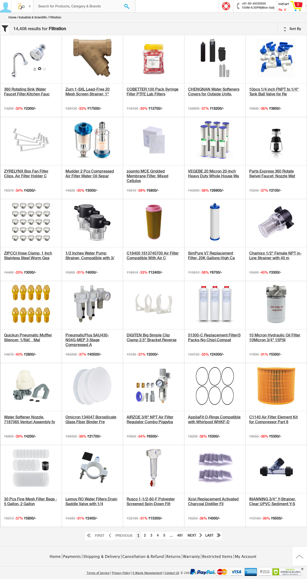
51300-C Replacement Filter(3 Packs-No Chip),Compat (214, 337)
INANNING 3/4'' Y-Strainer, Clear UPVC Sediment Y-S (272, 501)
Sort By (292, 29)
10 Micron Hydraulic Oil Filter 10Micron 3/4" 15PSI (274, 337)
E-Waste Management (147, 573)
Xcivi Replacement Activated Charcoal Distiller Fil (213, 501)
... (171, 535)
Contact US (172, 573)
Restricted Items (217, 556)
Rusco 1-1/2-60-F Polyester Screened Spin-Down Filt (151, 501)
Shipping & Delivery (101, 556)
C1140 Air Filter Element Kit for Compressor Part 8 (273, 419)
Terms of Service (98, 573)
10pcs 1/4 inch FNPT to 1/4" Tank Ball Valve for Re (274, 91)
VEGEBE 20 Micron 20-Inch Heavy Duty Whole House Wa (213, 173)
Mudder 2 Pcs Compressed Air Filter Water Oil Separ (89, 173)
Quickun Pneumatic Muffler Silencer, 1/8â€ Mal (28, 337)
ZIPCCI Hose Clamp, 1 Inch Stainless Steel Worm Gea (28, 255)
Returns (173, 556)
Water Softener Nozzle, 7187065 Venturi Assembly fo (29, 419)
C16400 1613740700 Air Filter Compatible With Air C (153, 255)
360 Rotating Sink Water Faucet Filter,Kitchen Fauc (27, 91)
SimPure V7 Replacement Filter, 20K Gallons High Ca (211, 255)
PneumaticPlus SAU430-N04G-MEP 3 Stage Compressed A (87, 340)
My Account (245, 556)
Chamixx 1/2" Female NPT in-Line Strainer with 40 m (275, 255)
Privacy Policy (121, 573)
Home (12, 17)
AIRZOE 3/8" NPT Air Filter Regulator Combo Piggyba (150, 419)
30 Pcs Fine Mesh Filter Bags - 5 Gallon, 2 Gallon (30, 501)
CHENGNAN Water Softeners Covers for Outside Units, (213, 91)
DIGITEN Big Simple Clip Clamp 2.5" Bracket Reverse (152, 337)
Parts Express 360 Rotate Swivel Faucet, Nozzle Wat (272, 173)
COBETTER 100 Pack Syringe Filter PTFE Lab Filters (152, 91)
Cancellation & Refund (143, 556)
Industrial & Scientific (33, 17)
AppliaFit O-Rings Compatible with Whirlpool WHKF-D (214, 419)
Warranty (191, 556)
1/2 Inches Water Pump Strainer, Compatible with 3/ (89, 255)
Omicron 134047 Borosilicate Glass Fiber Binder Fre (90, 419)
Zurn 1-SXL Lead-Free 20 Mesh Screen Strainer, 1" (87, 91)
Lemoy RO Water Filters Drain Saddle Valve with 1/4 (91, 501)
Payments (72, 556)
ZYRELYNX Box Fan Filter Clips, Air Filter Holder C (26, 173)
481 (180, 535)
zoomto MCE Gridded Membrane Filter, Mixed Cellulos (147, 176)
